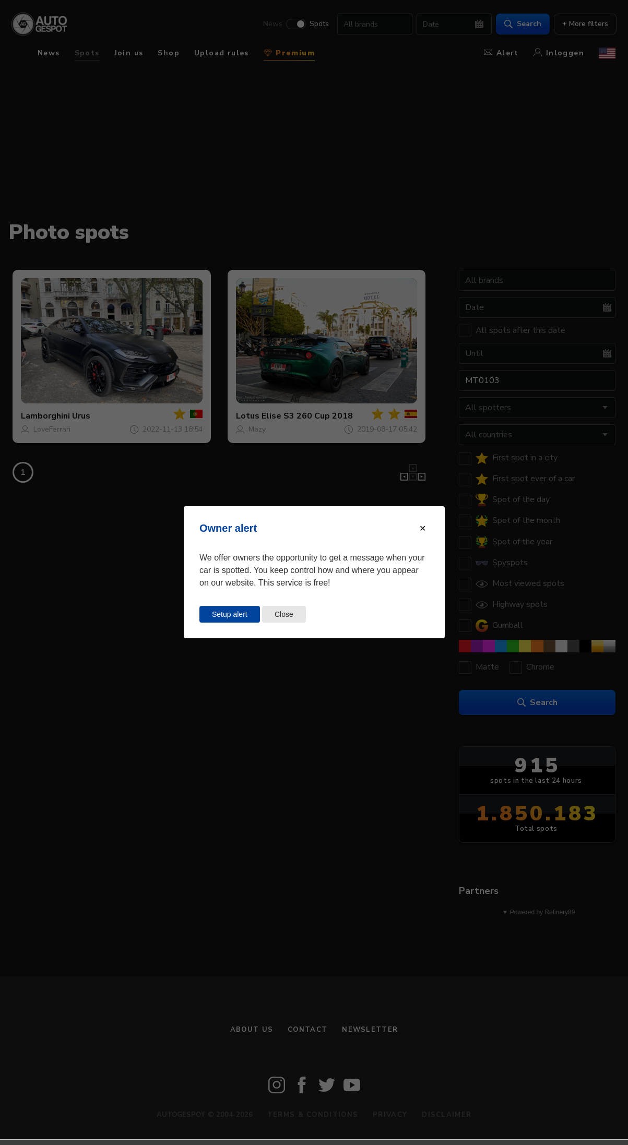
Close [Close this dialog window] (284, 614)
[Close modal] (422, 528)
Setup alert (229, 614)
